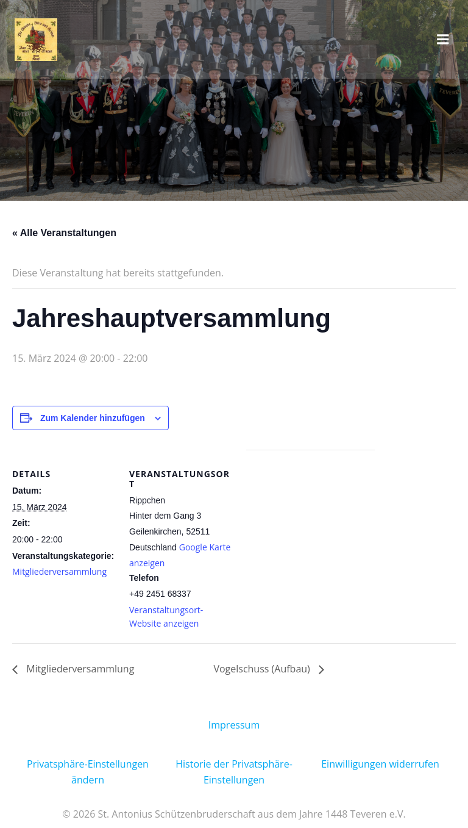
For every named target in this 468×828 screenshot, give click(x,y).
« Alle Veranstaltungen (64, 233)
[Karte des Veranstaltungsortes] (310, 534)
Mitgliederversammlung (59, 571)
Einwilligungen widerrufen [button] (380, 764)
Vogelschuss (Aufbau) (263, 668)
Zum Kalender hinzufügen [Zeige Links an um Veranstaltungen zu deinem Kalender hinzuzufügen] (92, 418)
